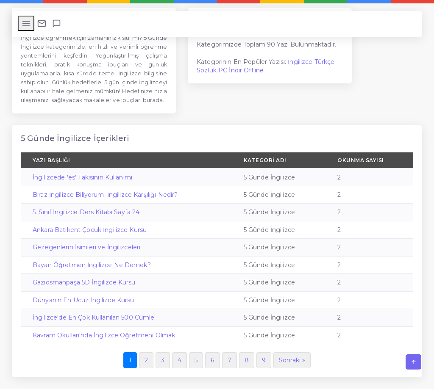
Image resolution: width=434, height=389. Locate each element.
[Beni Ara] (56, 23)
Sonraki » (292, 360)
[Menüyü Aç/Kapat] (26, 23)
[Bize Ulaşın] (41, 23)
